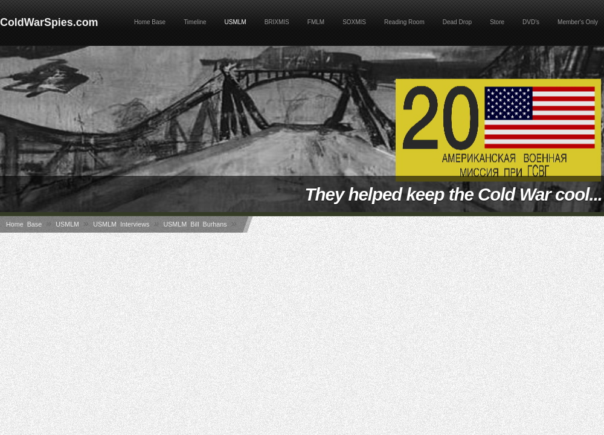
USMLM (235, 22)
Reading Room (404, 22)
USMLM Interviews (121, 224)
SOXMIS (354, 22)
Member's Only (577, 22)
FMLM (315, 22)
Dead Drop (457, 22)
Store (497, 22)
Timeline (195, 22)
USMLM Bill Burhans (194, 224)
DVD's (530, 22)
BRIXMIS (277, 22)
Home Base (149, 22)
